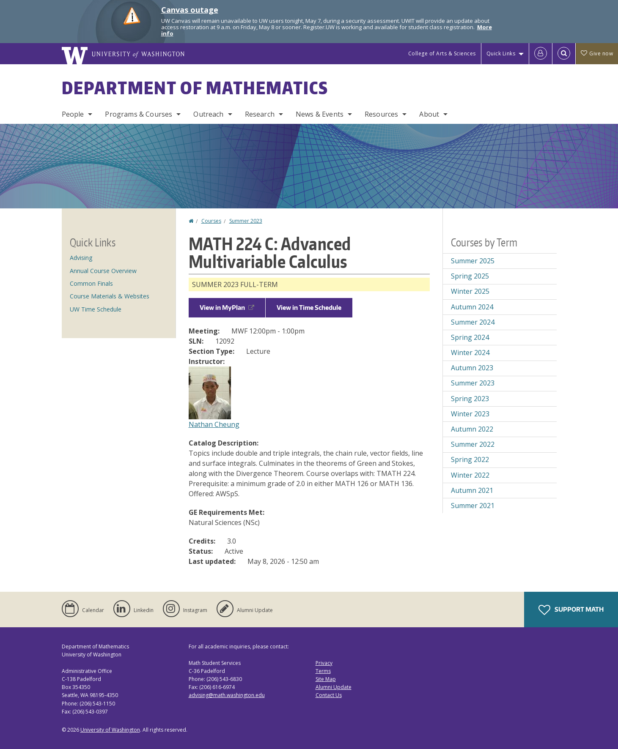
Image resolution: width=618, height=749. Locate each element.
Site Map (326, 679)
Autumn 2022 (472, 429)
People (73, 114)
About (429, 114)
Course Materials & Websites (109, 296)
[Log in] (540, 53)
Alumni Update (334, 687)
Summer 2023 (245, 220)
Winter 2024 (470, 352)
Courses (211, 220)
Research (260, 114)
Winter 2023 (470, 413)
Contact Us (329, 695)
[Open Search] (563, 53)
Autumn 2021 (472, 490)
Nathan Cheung (214, 424)
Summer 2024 (472, 322)
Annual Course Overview (103, 271)
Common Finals (91, 283)
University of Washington (110, 729)
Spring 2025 (470, 276)
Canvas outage (189, 10)
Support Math (571, 610)
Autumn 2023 (472, 367)
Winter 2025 (470, 291)
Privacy (324, 663)
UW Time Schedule (95, 309)
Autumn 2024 (472, 307)
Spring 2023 (470, 398)
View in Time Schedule (309, 307)
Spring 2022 (470, 459)
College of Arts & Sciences (442, 53)
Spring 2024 (470, 337)
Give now (597, 53)
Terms (323, 671)
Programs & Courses (138, 114)
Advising (81, 258)
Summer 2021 (472, 505)
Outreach (208, 114)
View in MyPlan (227, 307)
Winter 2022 (470, 475)
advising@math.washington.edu (227, 695)
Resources (381, 114)
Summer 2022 (472, 444)
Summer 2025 (472, 260)
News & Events (319, 114)
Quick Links (501, 53)
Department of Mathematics (195, 87)
